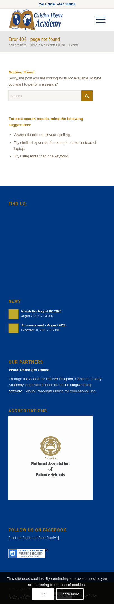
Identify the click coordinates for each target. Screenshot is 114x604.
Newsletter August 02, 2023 (41, 311)
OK (43, 594)
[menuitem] (98, 20)
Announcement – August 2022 (43, 325)
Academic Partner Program (51, 379)
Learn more (69, 594)
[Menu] (98, 20)
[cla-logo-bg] (47, 20)
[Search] (50, 95)
